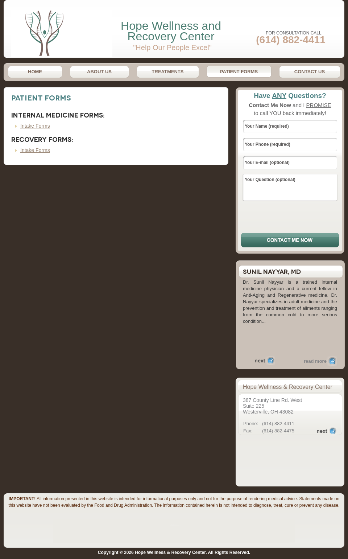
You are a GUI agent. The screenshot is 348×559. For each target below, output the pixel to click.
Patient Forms (239, 71)
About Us (99, 71)
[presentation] (290, 216)
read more (315, 361)
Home (35, 71)
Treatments (168, 71)
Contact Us (309, 71)
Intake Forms (35, 126)
